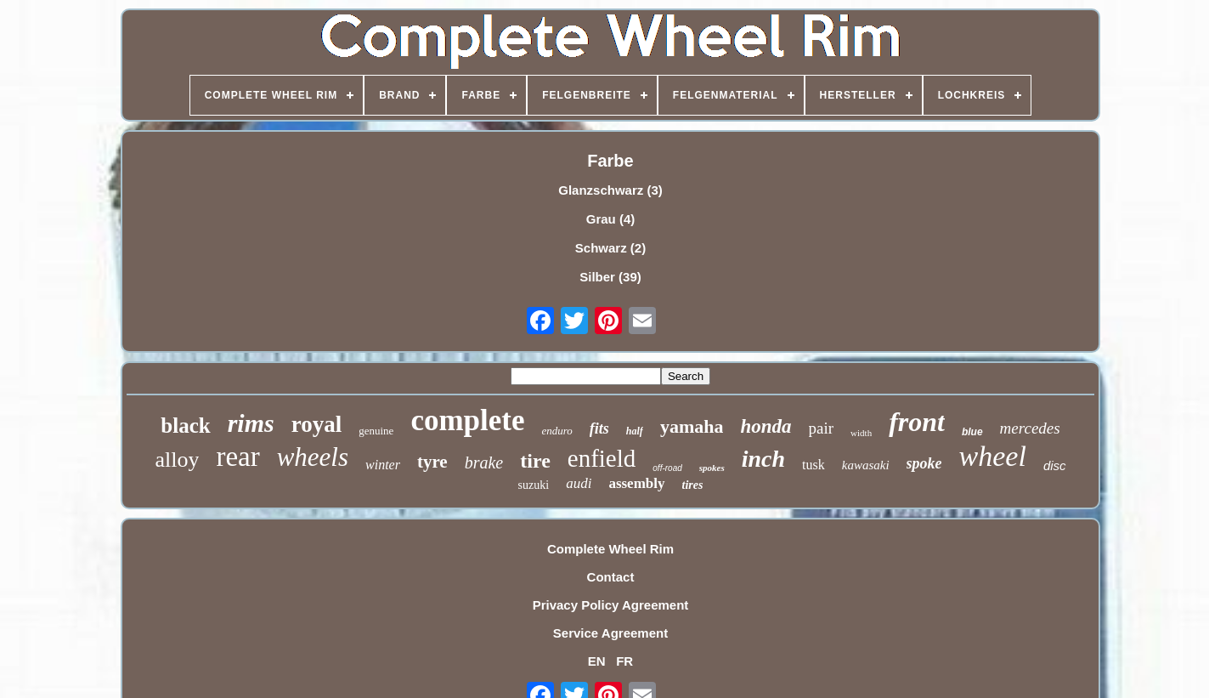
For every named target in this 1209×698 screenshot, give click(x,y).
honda (765, 426)
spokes (712, 467)
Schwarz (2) (610, 248)
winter (382, 464)
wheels (312, 457)
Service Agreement (610, 633)
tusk (813, 464)
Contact (611, 577)
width (861, 433)
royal (316, 424)
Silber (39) (610, 277)
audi (578, 483)
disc (1054, 465)
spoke (924, 463)
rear (237, 456)
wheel (992, 456)
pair (821, 428)
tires (692, 485)
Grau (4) (611, 219)
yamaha (692, 426)
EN (597, 661)
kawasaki (866, 465)
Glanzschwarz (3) (610, 190)
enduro (556, 430)
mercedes (1030, 428)
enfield (602, 458)
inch (763, 458)
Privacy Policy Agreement (611, 605)
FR (624, 661)
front (917, 421)
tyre (432, 461)
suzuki (534, 485)
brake (484, 462)
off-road (667, 468)
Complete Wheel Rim (610, 549)
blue (972, 432)
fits (599, 428)
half (634, 431)
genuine (376, 430)
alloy (177, 459)
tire (535, 461)
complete (467, 420)
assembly (636, 483)
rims (251, 423)
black (185, 425)
